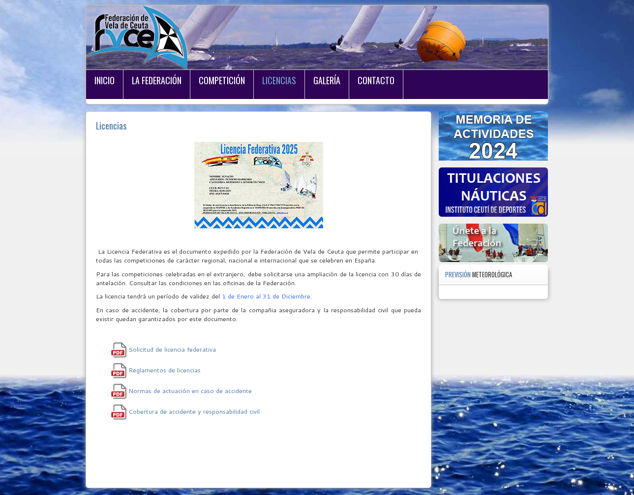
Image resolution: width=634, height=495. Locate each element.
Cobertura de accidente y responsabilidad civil (194, 411)
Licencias (279, 80)
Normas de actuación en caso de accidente (190, 390)
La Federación (156, 80)
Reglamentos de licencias (164, 369)
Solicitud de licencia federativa (172, 349)
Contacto (376, 80)
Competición (222, 80)
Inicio (104, 80)
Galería (326, 80)
